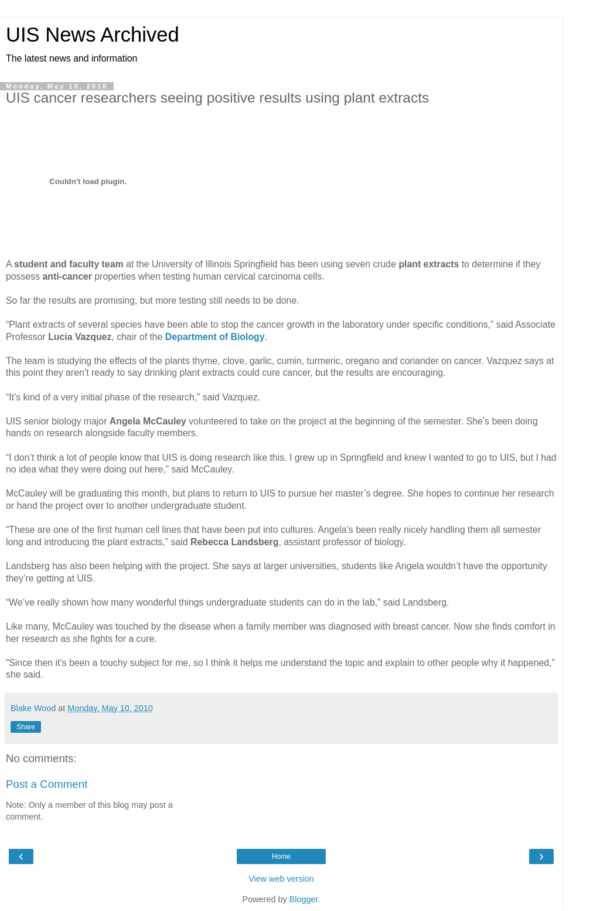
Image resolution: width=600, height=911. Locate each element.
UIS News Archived (92, 34)
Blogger (303, 899)
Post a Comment (46, 784)
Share (25, 727)
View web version (281, 878)
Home (281, 856)
